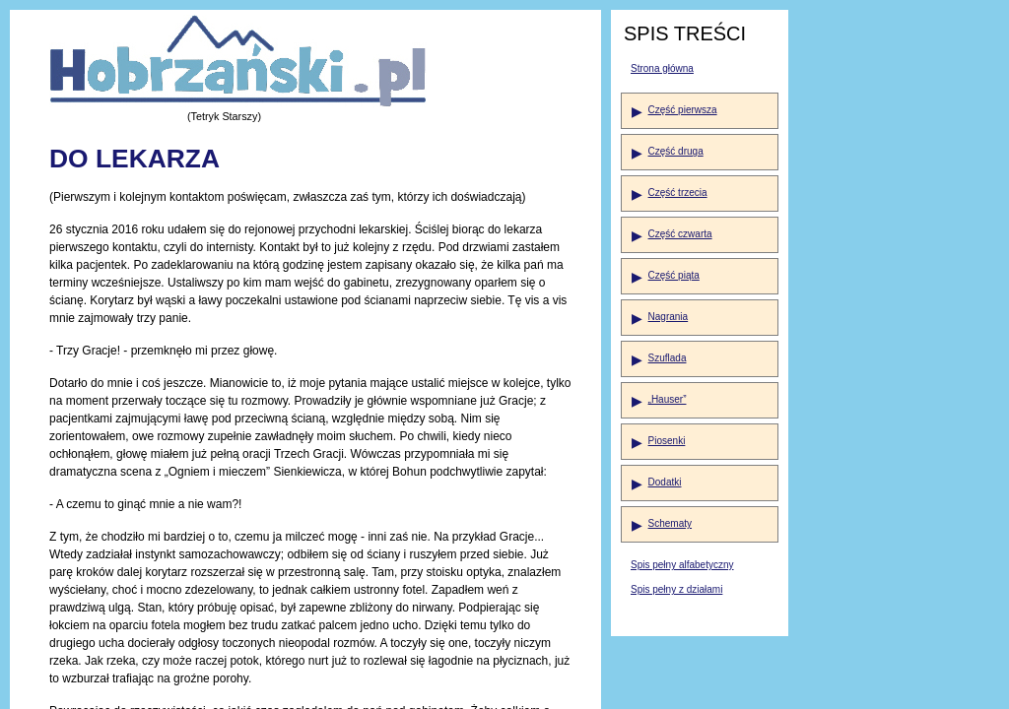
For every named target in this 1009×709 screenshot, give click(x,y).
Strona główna (662, 68)
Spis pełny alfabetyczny (682, 564)
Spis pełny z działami (676, 589)
